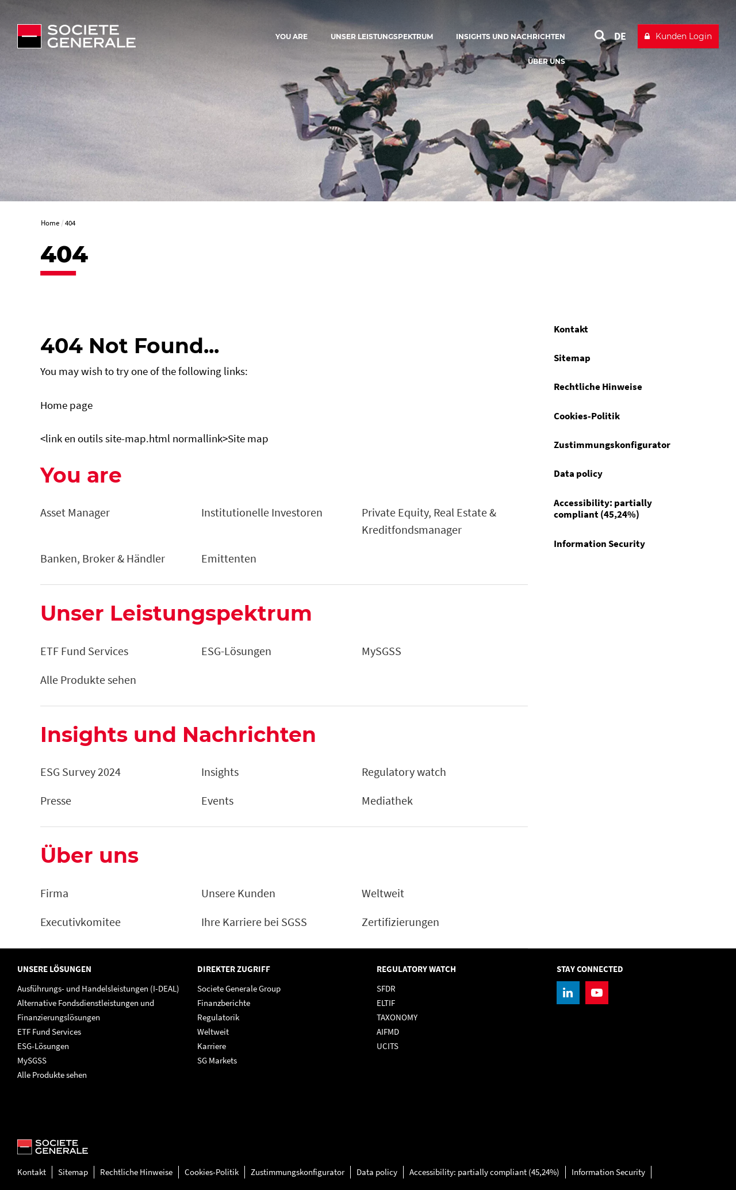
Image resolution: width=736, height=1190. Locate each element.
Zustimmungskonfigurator (612, 444)
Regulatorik (218, 1017)
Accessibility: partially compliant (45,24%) (603, 508)
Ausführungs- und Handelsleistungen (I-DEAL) (98, 988)
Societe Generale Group (239, 988)
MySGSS (32, 1060)
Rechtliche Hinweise (598, 386)
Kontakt (571, 329)
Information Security (599, 543)
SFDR (386, 988)
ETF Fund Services (49, 1031)
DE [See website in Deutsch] (620, 36)
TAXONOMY (397, 1017)
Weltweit (213, 1031)
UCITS (387, 1045)
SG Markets (217, 1060)
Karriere (211, 1045)
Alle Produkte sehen (52, 1074)
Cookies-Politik (587, 416)
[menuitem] (620, 328)
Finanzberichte (223, 1002)
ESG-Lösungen (43, 1045)
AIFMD (388, 1031)
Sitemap (572, 357)
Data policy (578, 473)
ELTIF (386, 1002)
